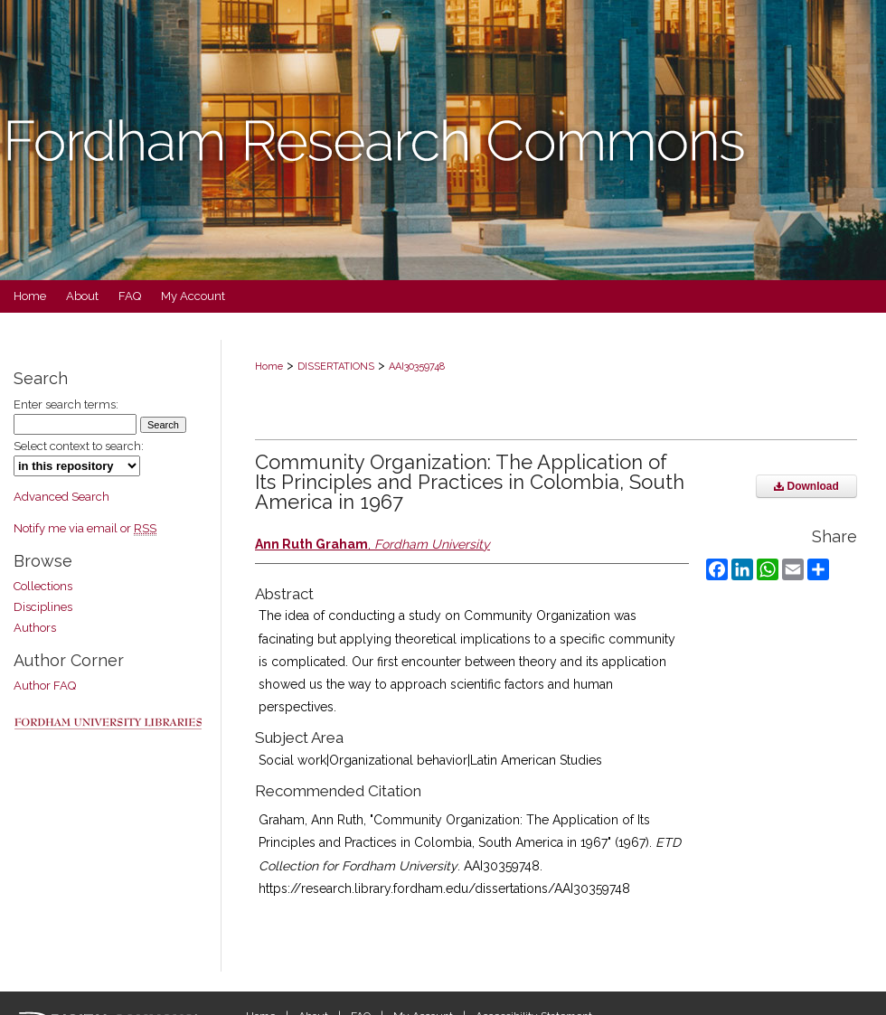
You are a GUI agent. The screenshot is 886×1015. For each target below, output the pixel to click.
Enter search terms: (66, 404)
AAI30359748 (417, 366)
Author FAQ (45, 685)
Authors (35, 627)
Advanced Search (61, 496)
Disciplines (43, 607)
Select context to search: (79, 446)
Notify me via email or (85, 528)
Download (806, 486)
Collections (43, 586)
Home (269, 366)
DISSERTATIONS (335, 366)
